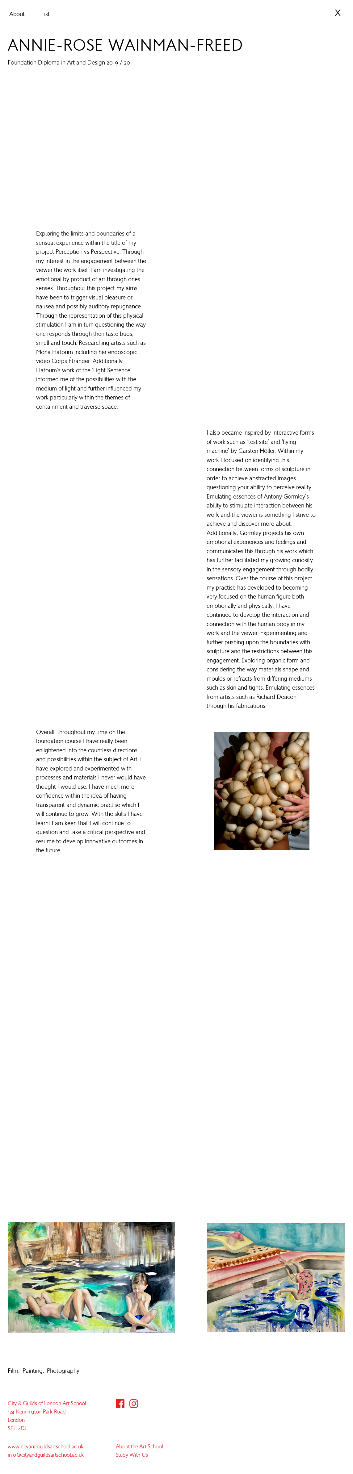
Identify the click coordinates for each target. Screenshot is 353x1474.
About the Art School (139, 1446)
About (17, 13)
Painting (33, 1370)
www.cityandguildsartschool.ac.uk (45, 1446)
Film (13, 1370)
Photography (63, 1370)
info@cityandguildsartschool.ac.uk (46, 1455)
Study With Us (132, 1455)
